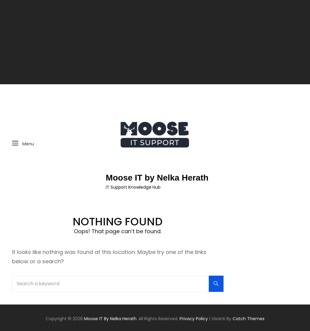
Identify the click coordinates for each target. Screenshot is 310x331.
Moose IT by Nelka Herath (157, 177)
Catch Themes (249, 319)
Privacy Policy (194, 319)
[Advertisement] (156, 43)
